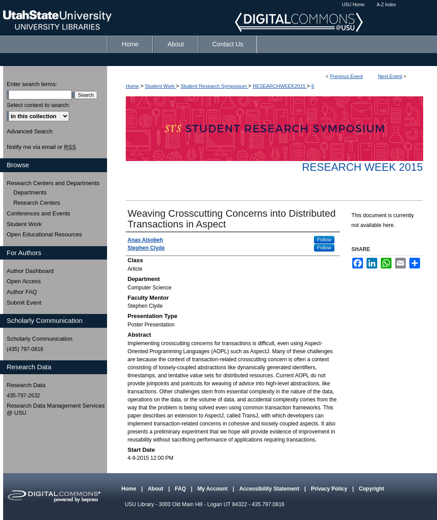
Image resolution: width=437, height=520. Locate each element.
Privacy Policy (330, 489)
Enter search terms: (32, 84)
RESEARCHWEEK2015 (280, 86)
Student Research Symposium (214, 86)
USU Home (353, 4)
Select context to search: (38, 105)
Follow (324, 239)
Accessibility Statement (270, 489)
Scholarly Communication (39, 338)
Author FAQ (22, 292)
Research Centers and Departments (53, 183)
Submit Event (24, 302)
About (156, 489)
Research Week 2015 (362, 167)
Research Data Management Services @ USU (56, 409)
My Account (213, 489)
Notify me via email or (41, 147)
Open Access (24, 281)
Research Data (26, 385)
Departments (29, 192)
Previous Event (346, 76)
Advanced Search (30, 131)
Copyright (371, 489)
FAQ (181, 489)
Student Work (160, 86)
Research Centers (36, 202)
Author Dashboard (30, 271)
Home (132, 86)
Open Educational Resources (44, 234)
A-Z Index (386, 4)
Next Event (390, 76)
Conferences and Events (38, 213)
